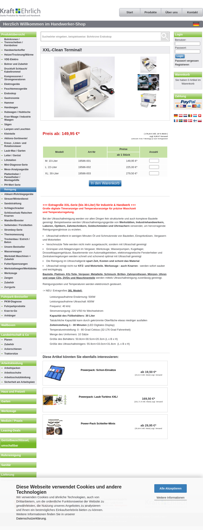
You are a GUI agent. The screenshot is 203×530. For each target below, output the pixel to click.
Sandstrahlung (12, 203)
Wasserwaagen (13, 251)
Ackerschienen (13, 349)
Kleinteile (9, 133)
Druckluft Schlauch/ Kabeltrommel (15, 70)
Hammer (9, 102)
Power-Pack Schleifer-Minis (98, 423)
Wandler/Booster (14, 220)
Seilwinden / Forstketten (18, 225)
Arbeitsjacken (12, 368)
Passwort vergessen (187, 60)
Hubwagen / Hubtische (17, 112)
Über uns (171, 12)
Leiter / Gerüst (12, 155)
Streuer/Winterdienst (16, 198)
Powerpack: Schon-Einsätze (98, 370)
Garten (5, 401)
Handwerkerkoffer (14, 50)
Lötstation (10, 160)
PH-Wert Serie (12, 184)
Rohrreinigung (11, 455)
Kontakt (192, 12)
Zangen (8, 277)
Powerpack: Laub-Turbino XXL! (98, 396)
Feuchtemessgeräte (15, 88)
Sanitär (6, 465)
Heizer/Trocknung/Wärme (18, 54)
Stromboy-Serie (13, 229)
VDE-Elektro (11, 59)
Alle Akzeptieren (170, 488)
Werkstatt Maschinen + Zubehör (17, 258)
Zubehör (9, 282)
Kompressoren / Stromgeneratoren (14, 78)
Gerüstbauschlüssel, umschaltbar (15, 443)
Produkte (151, 12)
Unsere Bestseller (14, 246)
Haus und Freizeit (13, 391)
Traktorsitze (11, 353)
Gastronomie (11, 98)
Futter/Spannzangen (16, 263)
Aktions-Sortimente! (16, 138)
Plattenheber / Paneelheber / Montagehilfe (12, 177)
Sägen (8, 124)
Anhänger (10, 315)
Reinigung (10, 189)
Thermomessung (14, 234)
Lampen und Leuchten (17, 129)
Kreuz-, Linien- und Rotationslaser (15, 145)
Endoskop (10, 93)
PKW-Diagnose (13, 301)
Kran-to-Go (10, 310)
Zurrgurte (9, 287)
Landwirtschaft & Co (15, 334)
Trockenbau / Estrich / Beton (17, 241)
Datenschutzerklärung (31, 518)
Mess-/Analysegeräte (16, 169)
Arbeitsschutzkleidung (17, 377)
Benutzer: (180, 39)
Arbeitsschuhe (12, 372)
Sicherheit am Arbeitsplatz (19, 382)
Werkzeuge (10, 273)
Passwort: (181, 47)
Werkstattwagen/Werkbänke (20, 268)
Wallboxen (8, 325)
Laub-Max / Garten (15, 150)
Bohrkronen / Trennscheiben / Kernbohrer (13, 42)
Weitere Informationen (170, 497)
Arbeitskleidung (12, 363)
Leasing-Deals (11, 430)
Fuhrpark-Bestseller (14, 296)
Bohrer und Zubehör (16, 64)
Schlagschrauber (14, 208)
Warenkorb (182, 74)
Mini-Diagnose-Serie (16, 164)
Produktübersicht (13, 34)
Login (179, 34)
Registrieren (182, 64)
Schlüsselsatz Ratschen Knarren (18, 214)
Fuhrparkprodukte (14, 306)
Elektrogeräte (12, 84)
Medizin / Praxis (12, 420)
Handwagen (11, 107)
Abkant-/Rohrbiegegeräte (18, 194)
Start (129, 12)
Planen (8, 339)
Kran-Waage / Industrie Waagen (17, 118)
